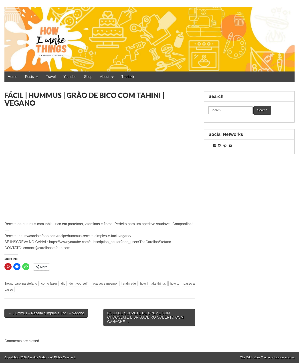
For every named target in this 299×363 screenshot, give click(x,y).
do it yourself (78, 283)
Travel (51, 77)
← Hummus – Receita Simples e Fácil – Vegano (46, 313)
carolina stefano (25, 283)
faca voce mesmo (104, 283)
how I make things (153, 283)
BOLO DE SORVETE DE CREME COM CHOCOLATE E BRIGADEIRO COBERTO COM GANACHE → (145, 317)
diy (63, 283)
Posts (29, 77)
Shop (88, 77)
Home (12, 77)
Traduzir (127, 77)
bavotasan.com (284, 357)
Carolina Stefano (37, 357)
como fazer (49, 283)
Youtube (69, 77)
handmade (128, 283)
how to (174, 283)
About (104, 77)
